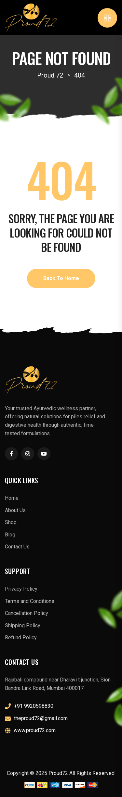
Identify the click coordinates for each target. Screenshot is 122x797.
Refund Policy (21, 637)
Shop (11, 522)
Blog (10, 535)
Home (12, 498)
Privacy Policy (21, 589)
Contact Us (17, 547)
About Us (15, 510)
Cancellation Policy (26, 613)
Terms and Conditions (29, 601)
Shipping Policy (22, 625)
